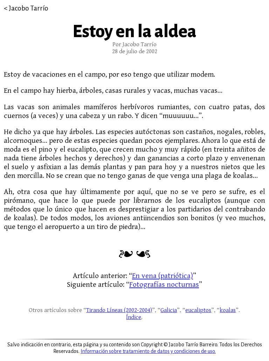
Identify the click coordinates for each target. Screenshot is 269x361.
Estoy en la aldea (134, 31)
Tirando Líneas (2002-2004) (119, 310)
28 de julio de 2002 (134, 51)
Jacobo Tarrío (28, 8)
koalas (228, 310)
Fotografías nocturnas (164, 284)
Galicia (168, 310)
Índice (133, 317)
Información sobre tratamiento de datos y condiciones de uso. (148, 351)
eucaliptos (198, 310)
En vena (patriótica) (162, 275)
